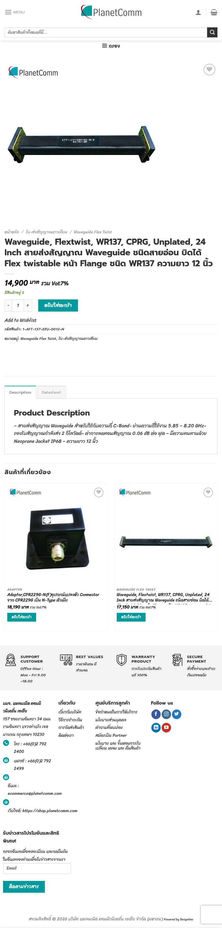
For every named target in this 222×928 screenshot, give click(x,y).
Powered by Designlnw (178, 919)
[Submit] (212, 32)
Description (20, 392)
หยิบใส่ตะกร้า (58, 305)
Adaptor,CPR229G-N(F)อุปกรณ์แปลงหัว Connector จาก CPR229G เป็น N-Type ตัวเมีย (53, 598)
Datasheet (51, 392)
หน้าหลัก (12, 232)
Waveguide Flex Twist (93, 232)
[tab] (20, 392)
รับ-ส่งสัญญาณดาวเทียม (46, 232)
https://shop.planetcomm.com (49, 810)
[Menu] (15, 12)
